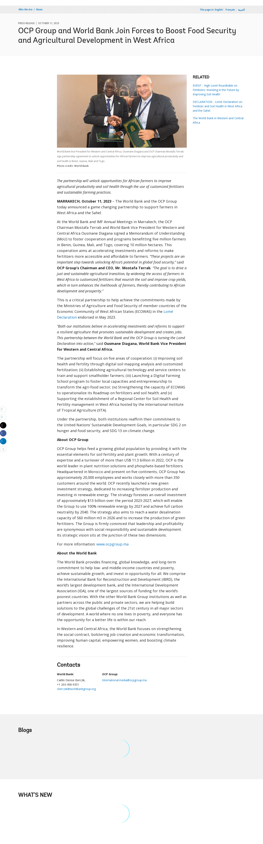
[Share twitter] (3, 425)
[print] (3, 417)
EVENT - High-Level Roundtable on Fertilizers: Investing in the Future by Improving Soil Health (216, 90)
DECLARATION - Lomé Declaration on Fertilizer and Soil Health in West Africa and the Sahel (217, 106)
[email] (3, 409)
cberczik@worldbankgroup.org (76, 689)
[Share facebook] (3, 433)
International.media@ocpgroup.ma (124, 680)
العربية (241, 9)
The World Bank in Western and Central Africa (218, 120)
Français (230, 9)
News (39, 9)
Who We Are (25, 9)
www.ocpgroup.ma (112, 544)
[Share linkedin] (3, 441)
